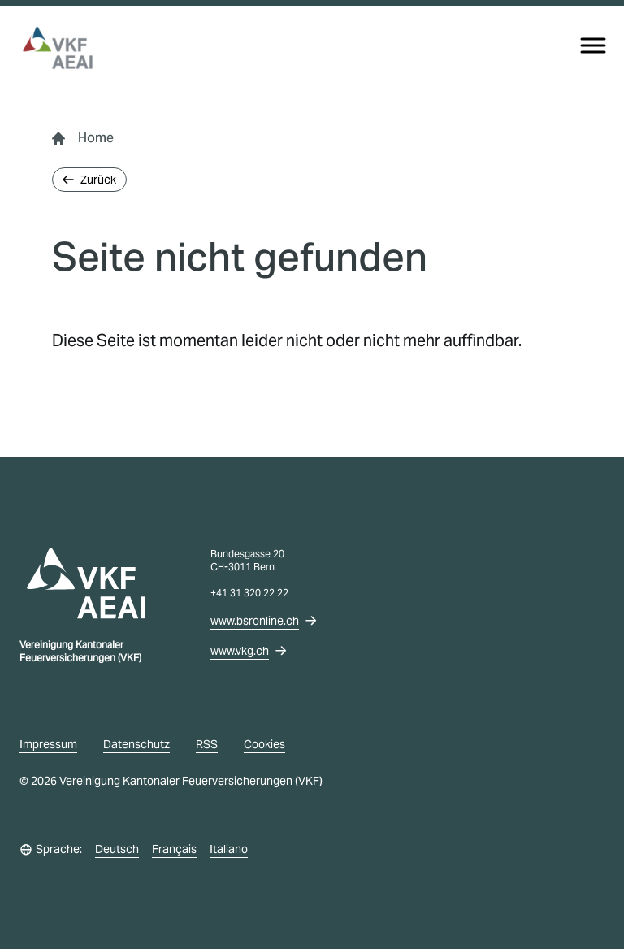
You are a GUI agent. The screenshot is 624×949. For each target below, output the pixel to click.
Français (174, 849)
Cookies (264, 744)
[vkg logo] (65, 48)
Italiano (229, 849)
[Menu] (593, 45)
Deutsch (117, 849)
